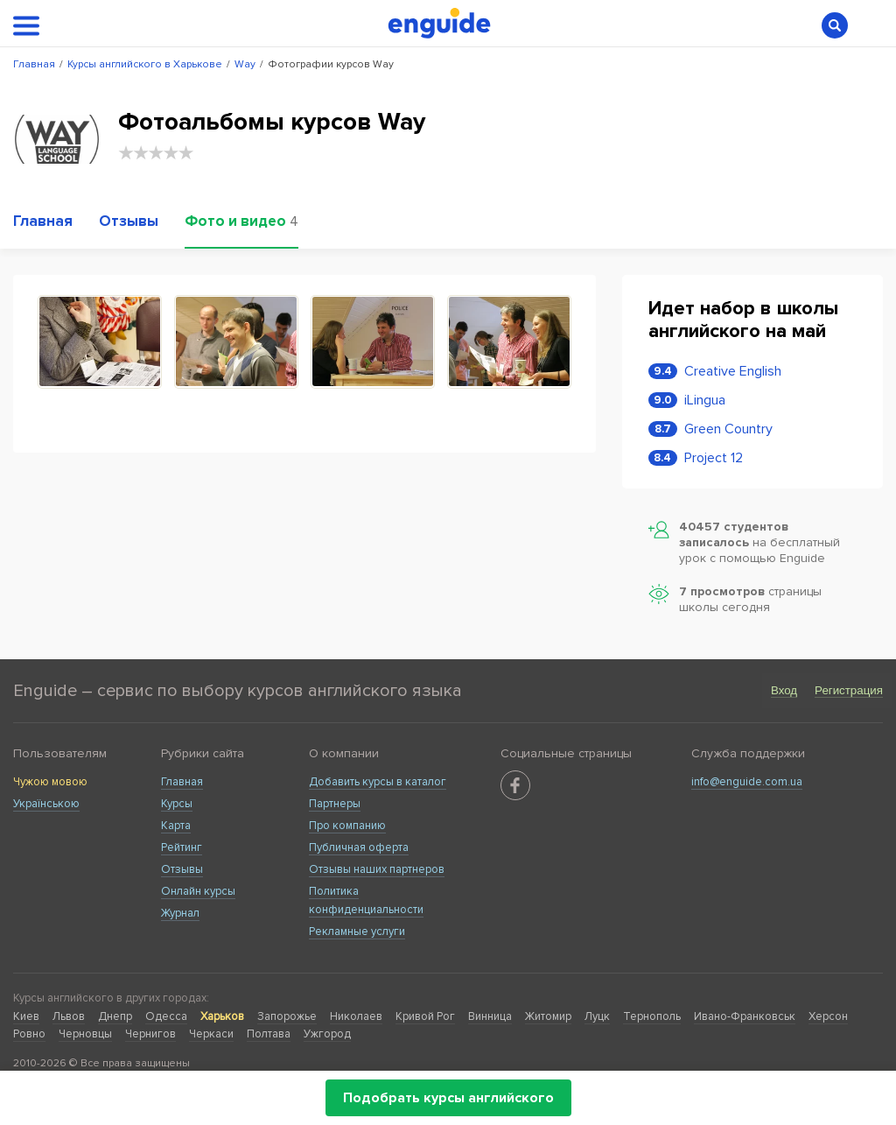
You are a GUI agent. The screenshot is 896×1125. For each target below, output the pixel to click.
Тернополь (652, 1016)
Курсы (176, 804)
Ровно (29, 1034)
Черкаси (211, 1034)
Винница (490, 1016)
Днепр (115, 1016)
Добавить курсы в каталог (377, 782)
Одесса (166, 1016)
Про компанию (347, 826)
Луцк (597, 1016)
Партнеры (334, 804)
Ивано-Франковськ (744, 1016)
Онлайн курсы (198, 891)
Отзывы (182, 869)
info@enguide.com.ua (746, 782)
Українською (46, 804)
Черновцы (85, 1034)
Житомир (548, 1016)
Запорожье (287, 1016)
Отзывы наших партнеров (376, 869)
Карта (176, 826)
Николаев (356, 1016)
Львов (68, 1016)
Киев (26, 1016)
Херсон (828, 1016)
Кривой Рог (425, 1016)
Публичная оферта (359, 847)
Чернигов (150, 1034)
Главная (182, 782)
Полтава (268, 1034)
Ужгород (327, 1034)
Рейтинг (181, 847)
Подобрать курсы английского (448, 1098)
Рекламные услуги (357, 932)
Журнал (180, 913)
